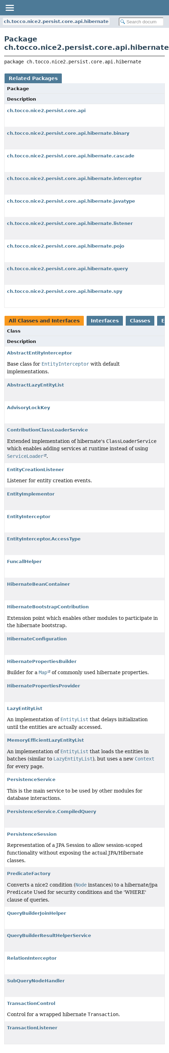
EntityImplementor (30, 494)
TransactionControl (31, 1003)
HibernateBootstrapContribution (48, 606)
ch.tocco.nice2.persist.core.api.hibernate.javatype (71, 201)
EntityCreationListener (35, 469)
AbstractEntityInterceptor (39, 353)
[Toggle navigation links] (9, 8)
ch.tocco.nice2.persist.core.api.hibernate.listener (70, 223)
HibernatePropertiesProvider (43, 685)
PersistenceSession (32, 834)
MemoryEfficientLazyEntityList (45, 740)
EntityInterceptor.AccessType (44, 538)
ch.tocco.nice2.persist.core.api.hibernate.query (67, 268)
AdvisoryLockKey (28, 407)
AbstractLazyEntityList (35, 385)
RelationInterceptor (32, 958)
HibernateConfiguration (37, 638)
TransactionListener (32, 1027)
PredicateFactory (28, 873)
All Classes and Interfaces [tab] (44, 320)
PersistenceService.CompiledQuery (51, 811)
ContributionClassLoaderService (47, 429)
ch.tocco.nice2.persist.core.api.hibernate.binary (68, 133)
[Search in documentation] (141, 21)
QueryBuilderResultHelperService (49, 935)
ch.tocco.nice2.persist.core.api (46, 110)
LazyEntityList (24, 708)
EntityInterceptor (28, 516)
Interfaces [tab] (105, 320)
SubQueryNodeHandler (36, 980)
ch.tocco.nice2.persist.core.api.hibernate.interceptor (74, 178)
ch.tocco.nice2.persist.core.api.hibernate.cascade (70, 155)
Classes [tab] (140, 320)
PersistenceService (31, 779)
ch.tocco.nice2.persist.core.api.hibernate (56, 21)
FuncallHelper (24, 561)
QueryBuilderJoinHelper (36, 913)
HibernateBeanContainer (38, 584)
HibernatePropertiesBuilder (41, 661)
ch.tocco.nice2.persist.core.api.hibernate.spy (64, 291)
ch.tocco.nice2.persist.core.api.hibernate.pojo (65, 246)
